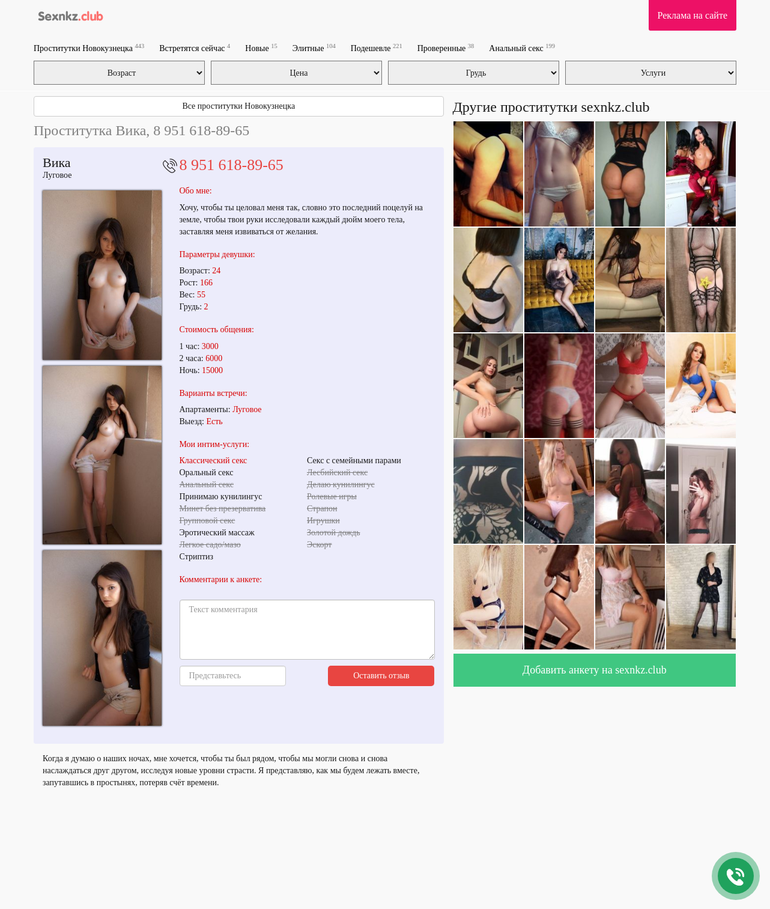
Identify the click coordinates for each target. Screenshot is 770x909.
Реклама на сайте (692, 15)
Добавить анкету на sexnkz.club (595, 670)
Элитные (314, 48)
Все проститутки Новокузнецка (238, 106)
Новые (261, 48)
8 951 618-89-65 (231, 165)
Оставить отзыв (381, 675)
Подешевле (376, 48)
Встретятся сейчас (194, 48)
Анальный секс (522, 48)
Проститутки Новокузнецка (89, 48)
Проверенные (445, 48)
